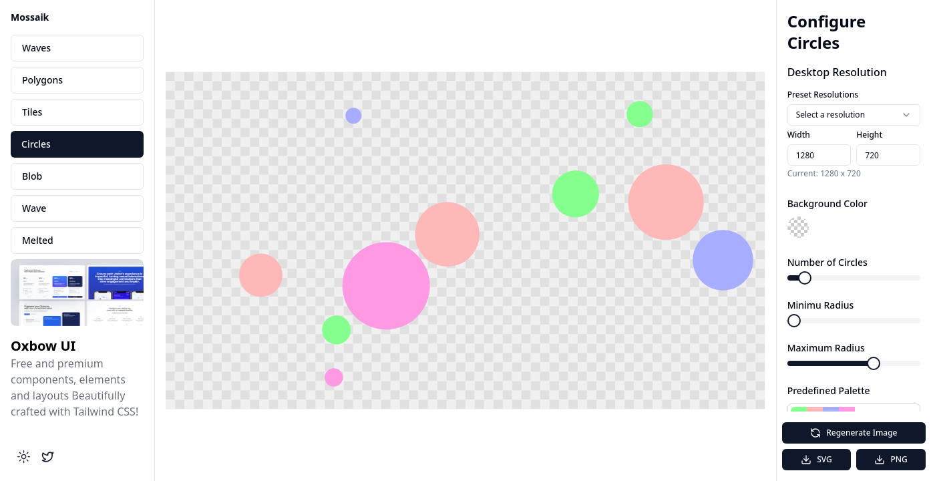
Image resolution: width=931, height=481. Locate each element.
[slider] (804, 278)
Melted (37, 240)
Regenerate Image (853, 432)
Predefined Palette (828, 390)
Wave (34, 208)
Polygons (42, 79)
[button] (798, 227)
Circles (36, 144)
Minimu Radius (820, 305)
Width (798, 134)
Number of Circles (827, 262)
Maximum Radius (826, 347)
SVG (816, 459)
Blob (32, 176)
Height (869, 134)
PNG (890, 459)
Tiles (32, 112)
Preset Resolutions (822, 94)
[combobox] (853, 115)
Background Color (827, 203)
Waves (36, 47)
